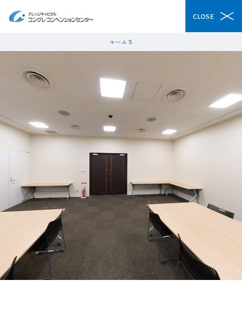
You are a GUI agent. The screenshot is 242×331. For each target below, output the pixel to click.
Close (214, 16)
